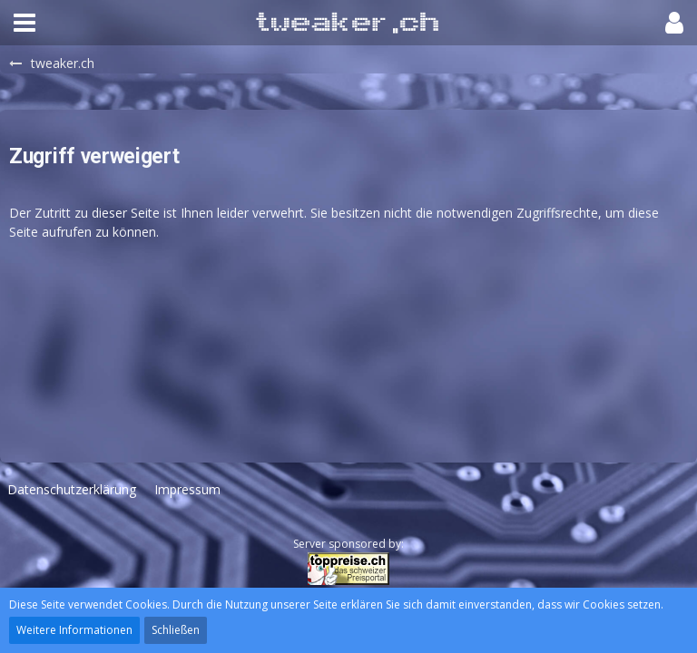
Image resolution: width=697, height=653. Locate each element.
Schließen (176, 630)
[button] (24, 22)
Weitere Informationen (74, 630)
